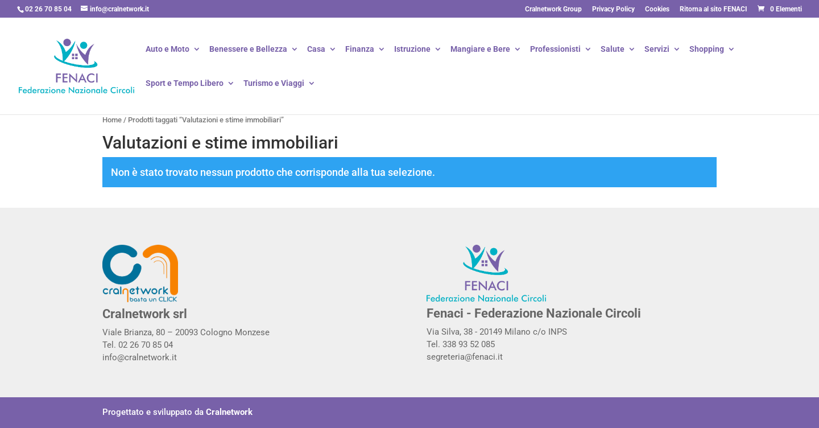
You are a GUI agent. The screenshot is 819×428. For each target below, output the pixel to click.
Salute (612, 50)
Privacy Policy (613, 9)
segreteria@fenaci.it (465, 357)
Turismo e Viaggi (273, 84)
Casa (316, 50)
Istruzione (412, 50)
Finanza (359, 50)
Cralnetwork (229, 412)
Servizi (656, 50)
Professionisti (555, 50)
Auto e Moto (167, 50)
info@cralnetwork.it (139, 357)
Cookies (657, 9)
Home (112, 120)
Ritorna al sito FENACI (713, 9)
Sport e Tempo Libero (185, 84)
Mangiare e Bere (480, 50)
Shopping (706, 50)
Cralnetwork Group (553, 9)
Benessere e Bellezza (248, 50)
